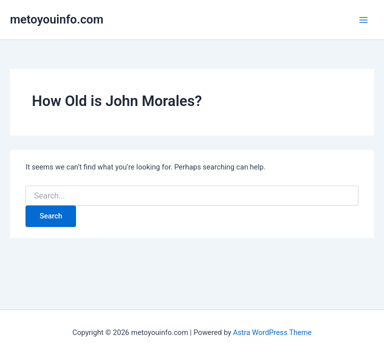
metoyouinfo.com (57, 19)
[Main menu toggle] (363, 20)
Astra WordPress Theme (272, 332)
